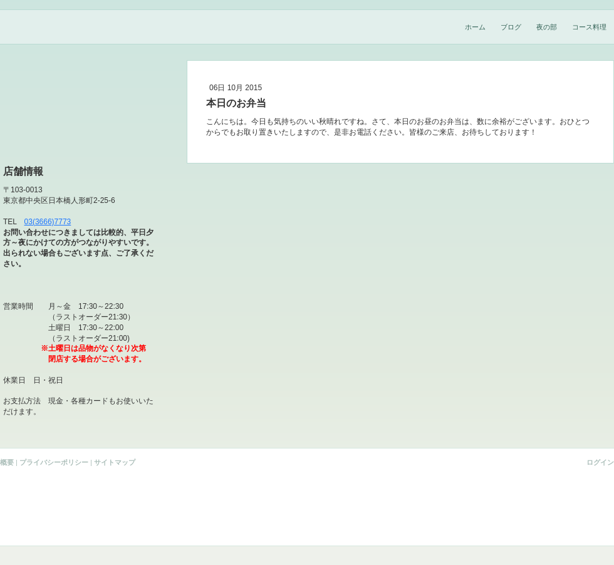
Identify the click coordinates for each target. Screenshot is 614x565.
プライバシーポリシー (53, 462)
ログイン (600, 462)
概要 (7, 462)
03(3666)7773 (47, 221)
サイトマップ (114, 462)
